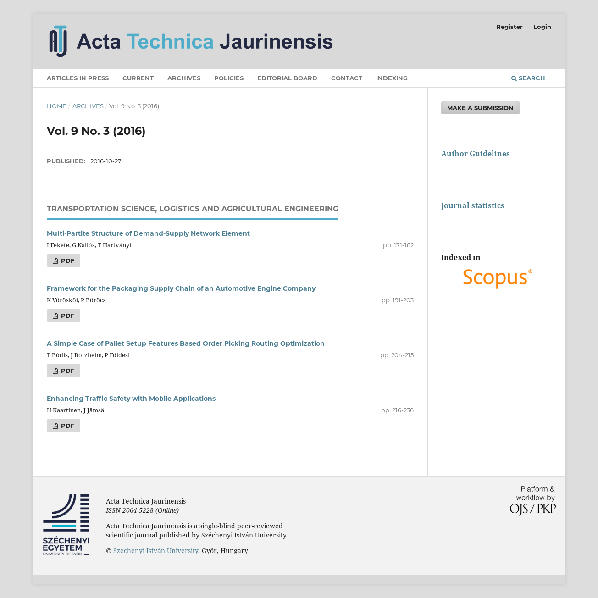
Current (138, 78)
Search (528, 78)
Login (542, 26)
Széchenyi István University (155, 550)
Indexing (392, 78)
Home (56, 106)
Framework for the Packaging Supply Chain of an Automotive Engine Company (181, 288)
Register (509, 26)
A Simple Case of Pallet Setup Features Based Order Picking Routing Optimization (186, 343)
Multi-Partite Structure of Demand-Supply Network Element (148, 233)
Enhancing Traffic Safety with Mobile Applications (131, 398)
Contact (346, 78)
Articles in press (78, 78)
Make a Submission (480, 107)
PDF (66, 260)
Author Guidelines (475, 154)
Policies (229, 78)
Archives (183, 78)
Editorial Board (287, 78)
